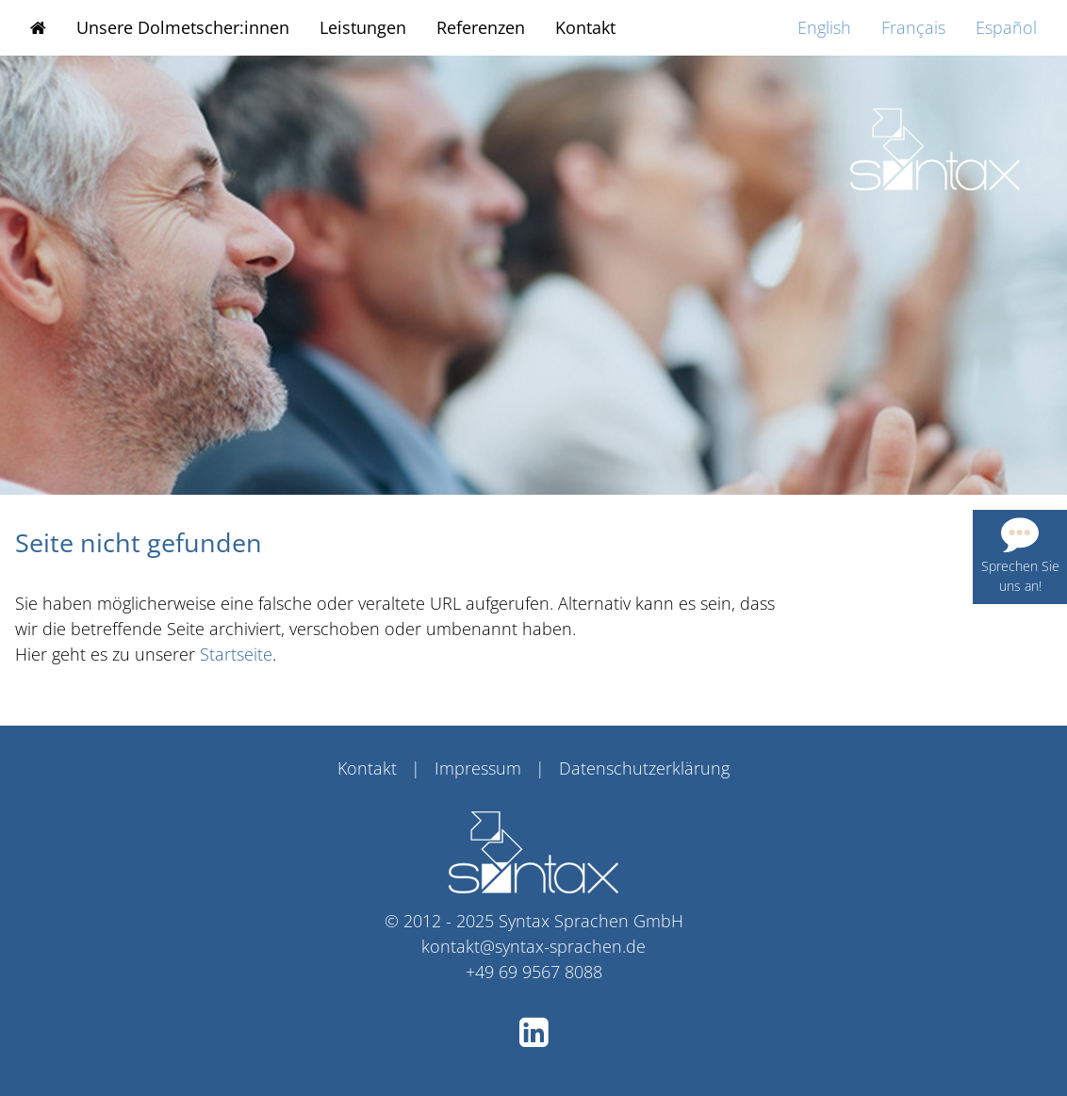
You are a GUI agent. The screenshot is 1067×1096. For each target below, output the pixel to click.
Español (1006, 27)
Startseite (236, 654)
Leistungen (363, 27)
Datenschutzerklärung (644, 768)
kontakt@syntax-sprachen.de (533, 946)
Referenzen (480, 27)
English (824, 27)
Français (913, 27)
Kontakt (585, 27)
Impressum (478, 768)
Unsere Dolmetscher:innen (182, 27)
